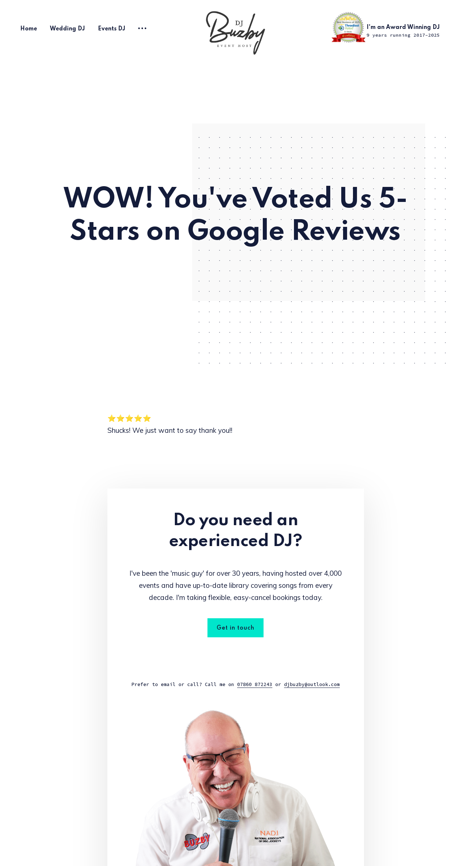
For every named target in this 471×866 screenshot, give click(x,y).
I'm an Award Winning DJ (403, 31)
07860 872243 (254, 684)
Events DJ (111, 29)
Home (28, 29)
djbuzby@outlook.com (312, 684)
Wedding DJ (67, 29)
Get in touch (235, 628)
